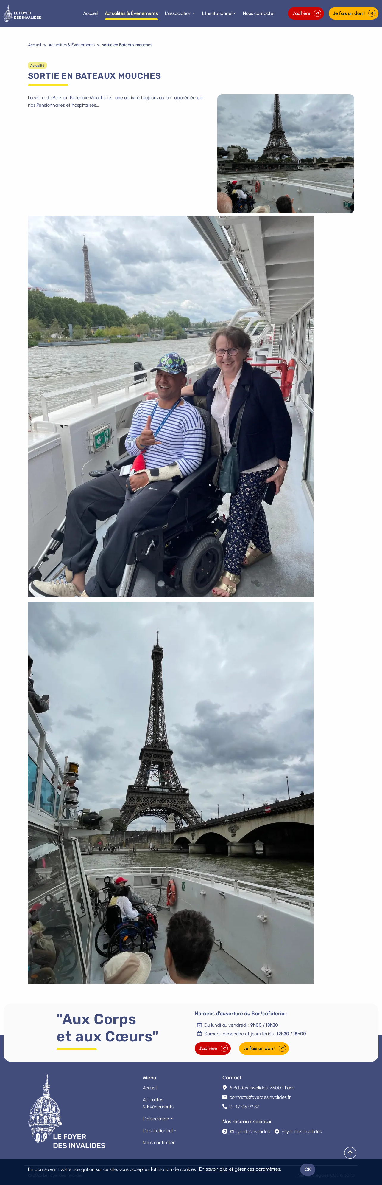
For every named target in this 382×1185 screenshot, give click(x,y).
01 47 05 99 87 (244, 1107)
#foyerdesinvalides (246, 1131)
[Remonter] (350, 1153)
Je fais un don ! (354, 13)
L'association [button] (156, 1119)
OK (308, 1169)
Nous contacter (259, 13)
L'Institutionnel (217, 13)
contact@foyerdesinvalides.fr (260, 1097)
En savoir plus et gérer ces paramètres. (240, 1169)
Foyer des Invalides (298, 1131)
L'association (178, 13)
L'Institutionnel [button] (158, 1130)
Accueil (90, 13)
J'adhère (306, 13)
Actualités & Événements (131, 13)
